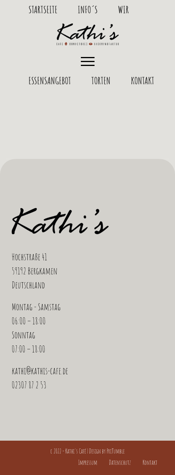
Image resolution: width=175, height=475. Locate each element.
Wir (123, 9)
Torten (101, 80)
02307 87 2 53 (29, 385)
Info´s (88, 9)
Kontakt (142, 80)
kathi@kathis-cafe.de (40, 371)
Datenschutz (120, 462)
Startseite (43, 9)
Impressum (87, 462)
